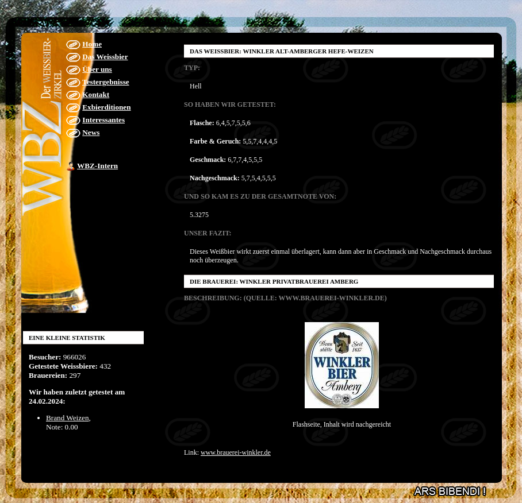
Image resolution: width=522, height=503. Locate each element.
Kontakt (95, 94)
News (90, 132)
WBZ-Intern (97, 165)
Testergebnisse (105, 82)
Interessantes (103, 119)
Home (92, 44)
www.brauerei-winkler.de (236, 452)
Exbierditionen (106, 107)
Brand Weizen (67, 417)
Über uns (97, 69)
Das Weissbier (105, 56)
